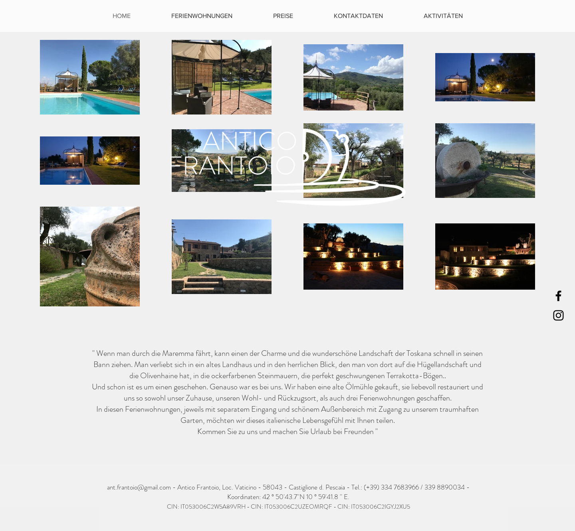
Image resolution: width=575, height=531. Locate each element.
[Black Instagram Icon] (558, 315)
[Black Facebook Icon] (558, 296)
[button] (443, 16)
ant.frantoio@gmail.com (139, 487)
